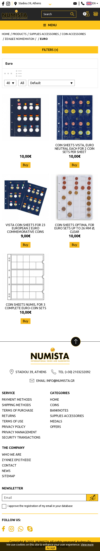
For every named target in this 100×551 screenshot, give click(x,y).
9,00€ (25, 236)
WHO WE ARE (11, 454)
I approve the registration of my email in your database (40, 505)
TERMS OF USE (12, 421)
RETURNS (9, 416)
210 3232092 (82, 3)
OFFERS (55, 426)
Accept (51, 548)
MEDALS (56, 421)
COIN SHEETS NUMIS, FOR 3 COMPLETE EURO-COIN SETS (25, 306)
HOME (54, 399)
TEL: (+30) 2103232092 (74, 372)
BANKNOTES (59, 410)
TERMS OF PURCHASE (17, 410)
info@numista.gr (75, 3)
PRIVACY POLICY (13, 426)
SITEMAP (8, 476)
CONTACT (9, 465)
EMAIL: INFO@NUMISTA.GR (55, 380)
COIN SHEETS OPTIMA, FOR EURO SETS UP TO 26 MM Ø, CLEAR (74, 228)
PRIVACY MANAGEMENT (19, 432)
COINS (54, 405)
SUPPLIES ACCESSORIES (67, 416)
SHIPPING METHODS (16, 405)
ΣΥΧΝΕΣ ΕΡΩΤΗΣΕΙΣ (16, 460)
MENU (50, 25)
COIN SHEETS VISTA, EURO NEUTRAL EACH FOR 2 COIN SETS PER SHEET (74, 148)
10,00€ (25, 156)
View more (87, 544)
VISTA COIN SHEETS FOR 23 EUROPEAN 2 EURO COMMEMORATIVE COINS (25, 228)
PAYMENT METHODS (17, 399)
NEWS (6, 471)
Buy (25, 165)
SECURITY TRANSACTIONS (21, 437)
